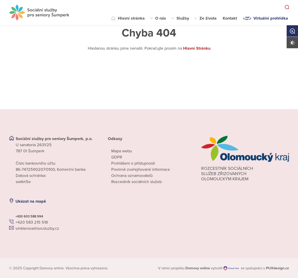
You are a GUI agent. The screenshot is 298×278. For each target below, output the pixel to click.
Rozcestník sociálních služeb (136, 181)
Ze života (208, 18)
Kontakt (230, 18)
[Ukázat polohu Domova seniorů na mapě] (82, 201)
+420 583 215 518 (31, 222)
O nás (160, 18)
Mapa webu (121, 150)
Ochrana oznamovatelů (132, 175)
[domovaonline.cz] (197, 268)
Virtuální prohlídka (270, 18)
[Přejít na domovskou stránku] (39, 12)
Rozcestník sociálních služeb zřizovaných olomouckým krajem (227, 173)
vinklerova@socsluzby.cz (37, 228)
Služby (183, 18)
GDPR (116, 157)
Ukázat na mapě (30, 201)
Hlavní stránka (131, 18)
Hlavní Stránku (196, 48)
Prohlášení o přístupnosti (133, 163)
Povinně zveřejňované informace (140, 169)
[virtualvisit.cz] (231, 268)
